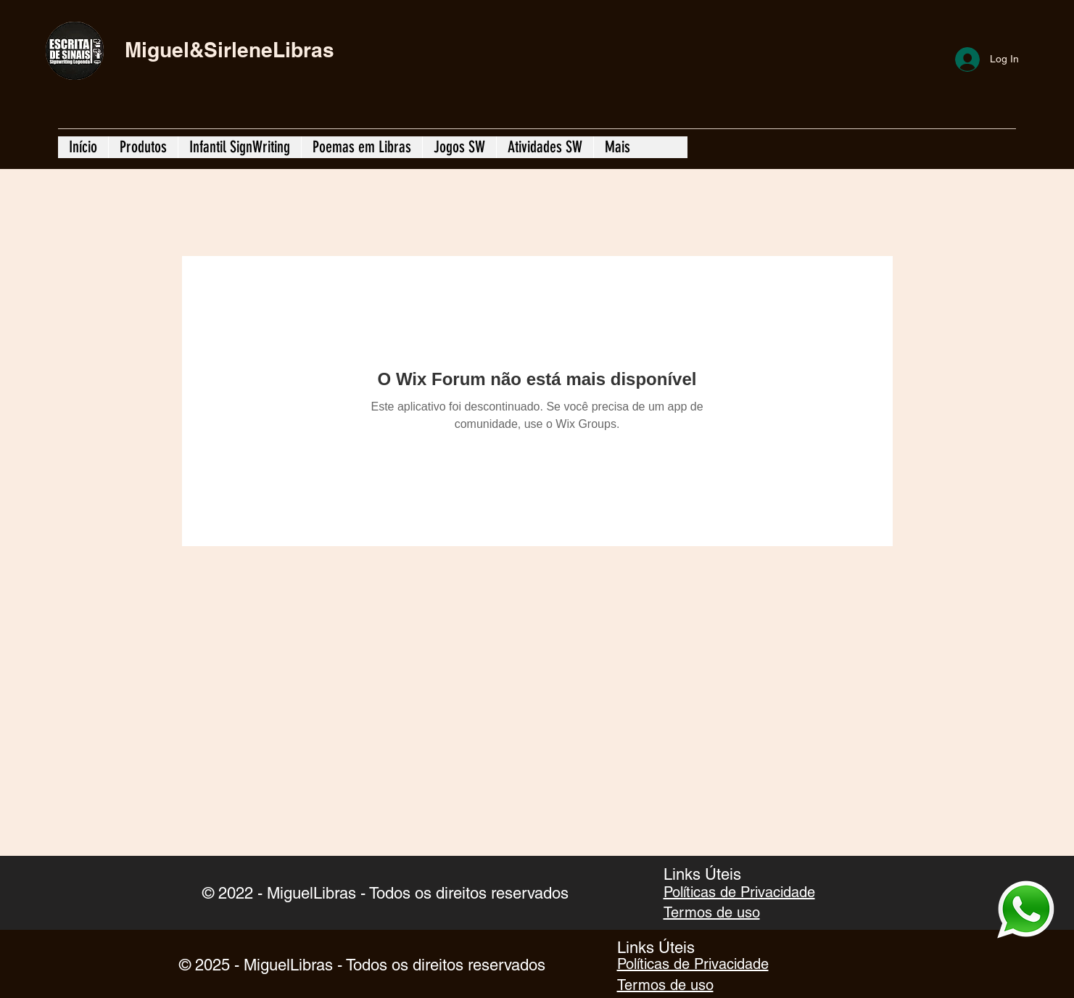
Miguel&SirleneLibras (229, 50)
